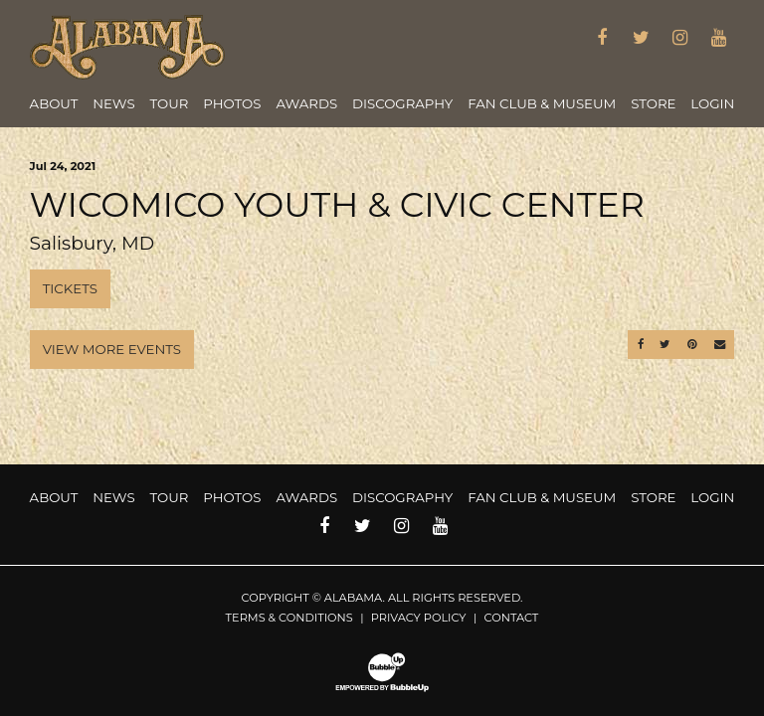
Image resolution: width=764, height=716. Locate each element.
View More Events (112, 349)
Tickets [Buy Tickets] (70, 288)
